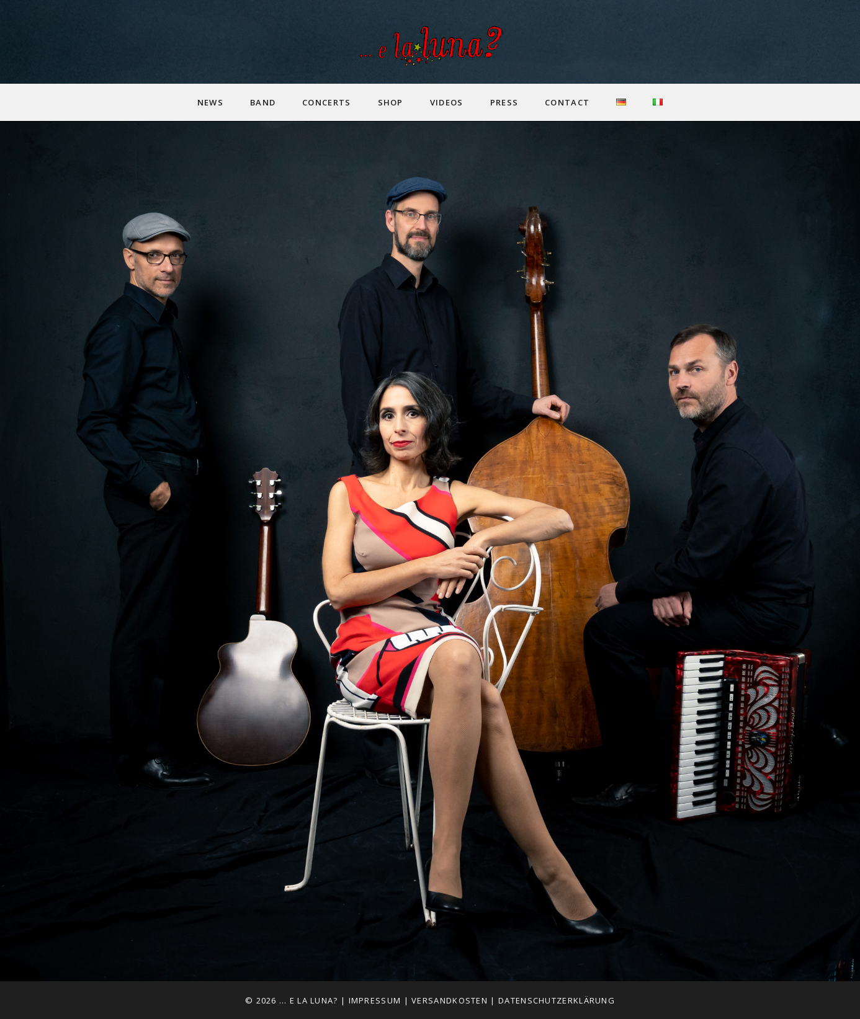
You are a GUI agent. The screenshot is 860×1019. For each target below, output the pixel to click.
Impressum (375, 1000)
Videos (447, 102)
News (210, 102)
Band (262, 102)
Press (504, 102)
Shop (390, 102)
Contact (567, 102)
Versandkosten (449, 1000)
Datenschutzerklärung (556, 1000)
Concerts (326, 102)
